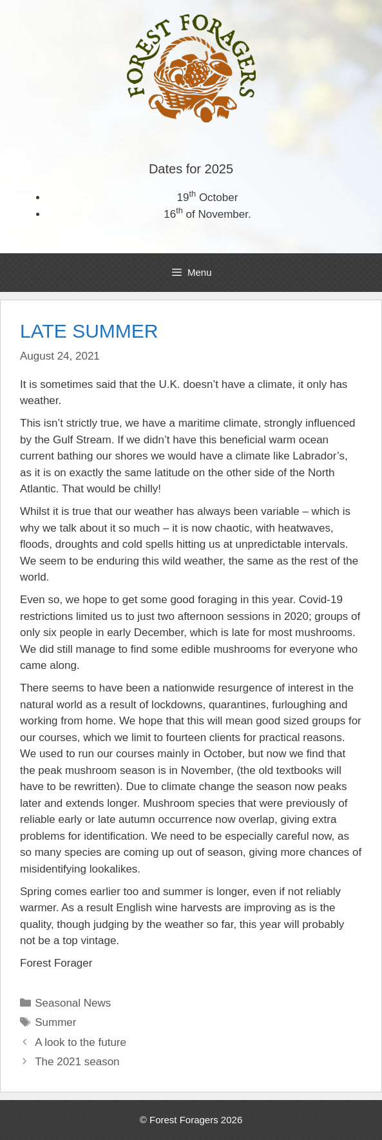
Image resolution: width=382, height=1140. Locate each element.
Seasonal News (73, 1003)
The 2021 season (77, 1062)
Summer (55, 1022)
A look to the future (80, 1042)
